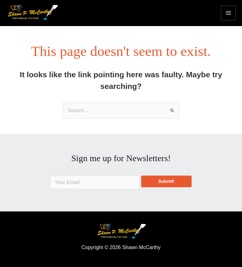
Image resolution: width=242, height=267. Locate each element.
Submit (166, 181)
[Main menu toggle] (228, 13)
